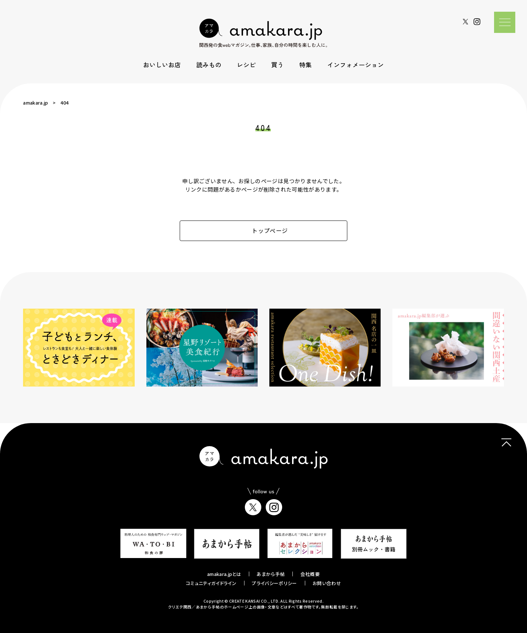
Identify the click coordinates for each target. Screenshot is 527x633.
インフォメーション (355, 64)
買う (277, 64)
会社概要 (310, 573)
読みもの (208, 64)
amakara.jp (35, 102)
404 (64, 102)
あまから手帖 (271, 573)
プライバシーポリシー (274, 583)
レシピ (246, 64)
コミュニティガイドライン (211, 583)
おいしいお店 (162, 64)
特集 (305, 64)
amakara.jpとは (224, 573)
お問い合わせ (327, 583)
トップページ (263, 230)
